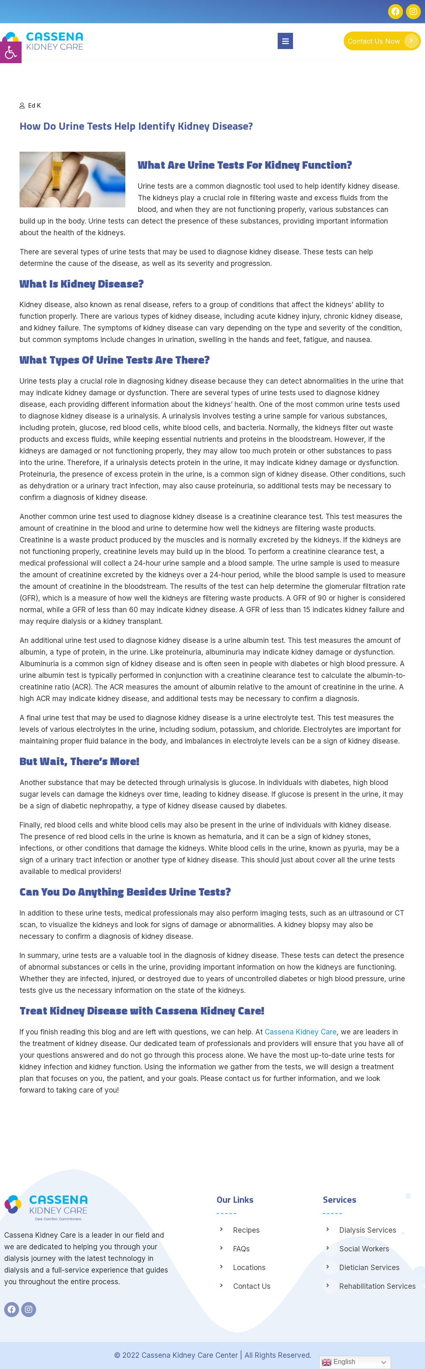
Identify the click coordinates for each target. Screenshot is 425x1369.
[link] (11, 52)
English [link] (338, 1362)
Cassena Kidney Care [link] (301, 1032)
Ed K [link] (34, 105)
